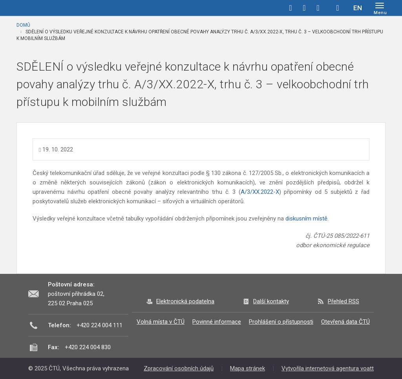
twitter (304, 8)
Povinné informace (216, 321)
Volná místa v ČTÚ (161, 321)
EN (357, 8)
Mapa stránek (247, 368)
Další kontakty (271, 301)
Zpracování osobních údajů (179, 368)
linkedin (318, 8)
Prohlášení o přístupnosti (281, 321)
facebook (290, 8)
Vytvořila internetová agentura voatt (327, 368)
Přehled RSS (343, 301)
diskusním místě (306, 218)
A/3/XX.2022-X (260, 191)
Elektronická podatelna (185, 301)
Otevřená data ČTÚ (345, 321)
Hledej (338, 8)
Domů (23, 25)
